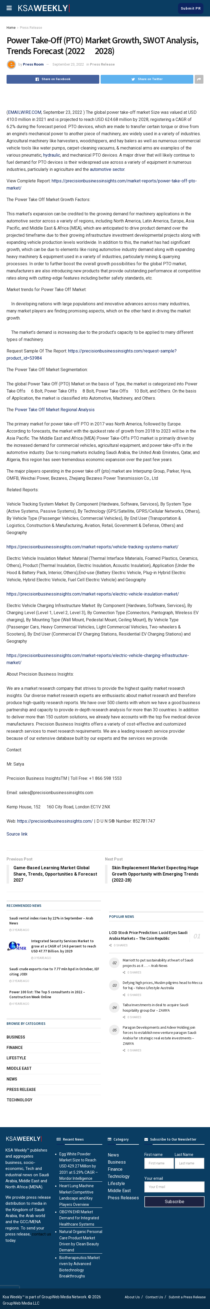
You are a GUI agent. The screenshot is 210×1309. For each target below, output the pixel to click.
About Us (132, 1297)
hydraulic (51, 155)
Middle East (19, 1068)
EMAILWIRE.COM (24, 112)
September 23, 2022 (68, 64)
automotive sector (107, 169)
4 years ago (19, 1004)
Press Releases (123, 1197)
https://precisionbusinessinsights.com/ (55, 821)
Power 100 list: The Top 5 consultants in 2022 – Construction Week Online (47, 994)
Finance (15, 1047)
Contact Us (154, 1297)
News (12, 1079)
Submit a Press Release (187, 1297)
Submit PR (191, 8)
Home (11, 28)
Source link (17, 834)
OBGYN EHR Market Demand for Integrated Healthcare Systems (79, 1218)
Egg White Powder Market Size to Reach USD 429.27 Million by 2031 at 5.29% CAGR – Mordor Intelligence (78, 1166)
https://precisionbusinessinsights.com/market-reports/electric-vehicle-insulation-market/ (93, 594)
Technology (19, 1100)
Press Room (33, 64)
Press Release (31, 28)
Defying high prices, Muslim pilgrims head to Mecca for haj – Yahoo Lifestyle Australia (162, 985)
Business (16, 1037)
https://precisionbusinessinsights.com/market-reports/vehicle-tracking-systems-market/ (93, 546)
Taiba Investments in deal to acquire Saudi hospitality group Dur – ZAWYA (155, 1007)
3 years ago (19, 930)
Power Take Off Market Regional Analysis (55, 409)
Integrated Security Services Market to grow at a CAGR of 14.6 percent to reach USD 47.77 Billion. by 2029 (63, 946)
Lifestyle (16, 1058)
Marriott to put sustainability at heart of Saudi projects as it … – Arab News (158, 963)
